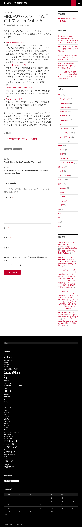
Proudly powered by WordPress (14, 524)
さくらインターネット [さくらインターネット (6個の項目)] (11, 432)
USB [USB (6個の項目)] (5, 430)
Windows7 (64, 112)
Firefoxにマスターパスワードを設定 (21, 139)
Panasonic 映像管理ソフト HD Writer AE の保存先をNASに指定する (68, 66)
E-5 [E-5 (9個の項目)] (5, 378)
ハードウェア (65, 133)
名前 (7, 228)
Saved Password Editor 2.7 (17, 43)
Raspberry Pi (65, 99)
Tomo (21, 25)
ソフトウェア (10, 12)
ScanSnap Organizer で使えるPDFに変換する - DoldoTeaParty (68, 251)
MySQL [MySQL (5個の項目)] (6, 399)
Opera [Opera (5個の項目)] (5, 410)
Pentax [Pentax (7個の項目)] (6, 416)
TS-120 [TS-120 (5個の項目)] (6, 428)
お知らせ (61, 167)
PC (5, 12)
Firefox (8, 149)
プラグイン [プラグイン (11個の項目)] (9, 451)
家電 (60, 184)
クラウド (61, 180)
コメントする (31, 25)
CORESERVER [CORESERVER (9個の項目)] (11, 369)
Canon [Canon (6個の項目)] (6, 367)
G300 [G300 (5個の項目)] (5, 388)
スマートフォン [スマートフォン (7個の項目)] (9, 436)
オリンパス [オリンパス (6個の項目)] (7, 434)
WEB (60, 146)
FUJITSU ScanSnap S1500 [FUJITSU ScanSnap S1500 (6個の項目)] (13, 386)
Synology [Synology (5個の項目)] (6, 423)
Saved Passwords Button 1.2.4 (19, 88)
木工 (60, 218)
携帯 (62, 205)
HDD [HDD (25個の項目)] (7, 391)
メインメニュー (79, 3)
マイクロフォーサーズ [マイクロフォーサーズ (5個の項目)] (10, 454)
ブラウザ (63, 141)
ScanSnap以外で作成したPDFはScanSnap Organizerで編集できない (67, 244)
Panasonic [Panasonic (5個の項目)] (6, 412)
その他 (60, 171)
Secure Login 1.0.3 (14, 99)
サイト (6, 248)
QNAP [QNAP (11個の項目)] (7, 419)
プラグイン (18, 149)
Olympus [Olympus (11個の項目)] (8, 407)
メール (8, 238)
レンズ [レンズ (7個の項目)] (6, 459)
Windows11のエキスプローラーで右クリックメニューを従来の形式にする (68, 57)
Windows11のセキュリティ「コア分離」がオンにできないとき (68, 49)
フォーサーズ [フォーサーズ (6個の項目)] (8, 449)
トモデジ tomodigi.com (15, 3)
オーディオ (64, 196)
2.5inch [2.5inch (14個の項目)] (8, 357)
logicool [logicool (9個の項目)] (7, 397)
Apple (62, 192)
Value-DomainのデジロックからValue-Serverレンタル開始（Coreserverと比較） (27, 170)
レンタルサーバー (67, 163)
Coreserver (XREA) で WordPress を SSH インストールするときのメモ (68, 259)
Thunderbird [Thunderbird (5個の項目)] (7, 425)
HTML (62, 150)
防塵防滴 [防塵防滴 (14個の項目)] (9, 466)
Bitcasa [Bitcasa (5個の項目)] (6, 362)
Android (63, 188)
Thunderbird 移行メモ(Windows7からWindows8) (27, 160)
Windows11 (64, 107)
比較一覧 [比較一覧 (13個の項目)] (9, 461)
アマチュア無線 (64, 175)
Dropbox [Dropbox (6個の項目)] (6, 376)
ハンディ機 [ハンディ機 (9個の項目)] (9, 444)
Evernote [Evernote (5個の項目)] (6, 380)
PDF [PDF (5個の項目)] (5, 414)
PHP (62, 154)
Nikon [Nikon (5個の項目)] (5, 405)
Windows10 (64, 103)
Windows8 (64, 116)
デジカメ (63, 201)
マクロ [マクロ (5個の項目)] (5, 456)
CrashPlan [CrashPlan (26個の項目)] (12, 372)
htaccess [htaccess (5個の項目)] (6, 394)
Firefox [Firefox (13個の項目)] (7, 383)
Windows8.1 (64, 120)
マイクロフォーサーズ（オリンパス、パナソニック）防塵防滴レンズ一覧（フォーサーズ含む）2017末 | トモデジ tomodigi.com (68, 283)
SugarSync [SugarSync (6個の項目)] (7, 421)
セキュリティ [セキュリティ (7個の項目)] (9, 438)
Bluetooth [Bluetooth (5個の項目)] (6, 364)
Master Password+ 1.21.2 (16, 65)
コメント (9, 197)
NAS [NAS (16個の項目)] (6, 402)
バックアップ (65, 137)
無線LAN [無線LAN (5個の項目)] (6, 464)
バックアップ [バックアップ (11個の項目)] (10, 446)
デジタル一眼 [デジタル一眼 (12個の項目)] (11, 441)
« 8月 (5, 514)
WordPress (64, 158)
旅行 (60, 213)
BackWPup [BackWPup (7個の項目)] (8, 360)
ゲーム (62, 124)
